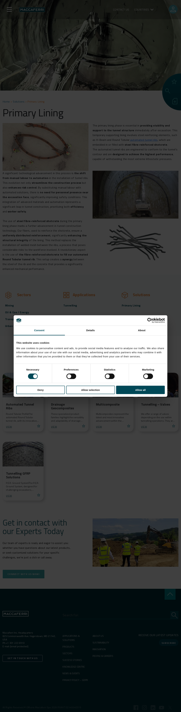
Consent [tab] (39, 330)
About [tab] (141, 330)
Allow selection (90, 389)
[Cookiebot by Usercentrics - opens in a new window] (150, 320)
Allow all (140, 389)
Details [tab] (90, 330)
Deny (40, 389)
